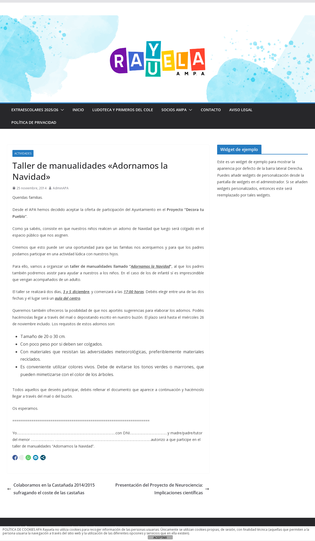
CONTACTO (211, 109)
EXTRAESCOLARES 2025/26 (34, 109)
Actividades (23, 153)
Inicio (78, 109)
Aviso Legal (240, 109)
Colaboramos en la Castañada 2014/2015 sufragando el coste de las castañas (51, 489)
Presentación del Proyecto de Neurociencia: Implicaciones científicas (162, 489)
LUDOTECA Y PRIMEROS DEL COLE (122, 109)
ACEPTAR (160, 537)
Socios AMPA (174, 109)
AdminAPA (61, 188)
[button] (61, 110)
